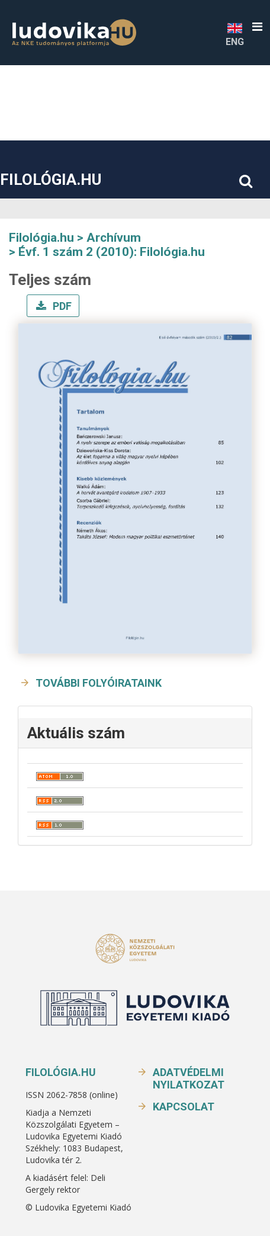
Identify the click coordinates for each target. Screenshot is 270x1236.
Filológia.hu (50, 179)
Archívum (113, 237)
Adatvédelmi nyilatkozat (188, 1078)
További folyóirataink (99, 683)
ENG (235, 34)
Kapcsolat (183, 1106)
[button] (257, 27)
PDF (61, 306)
